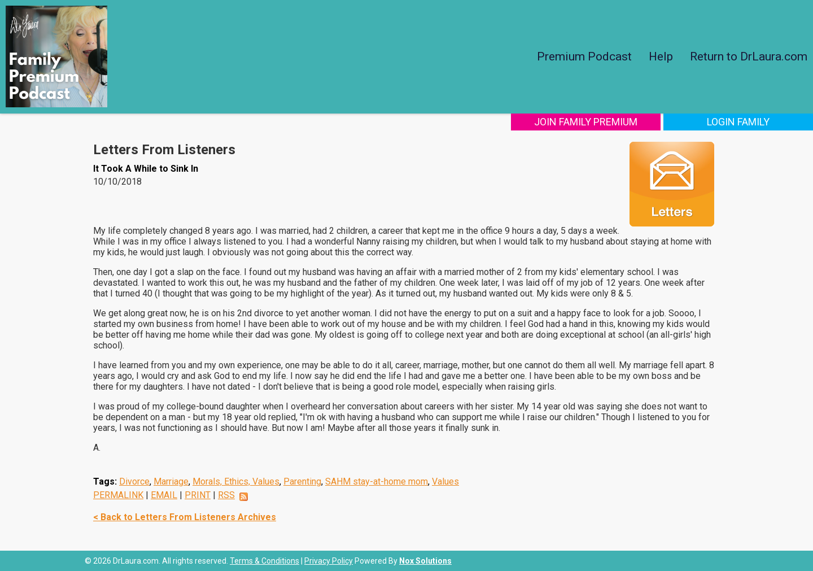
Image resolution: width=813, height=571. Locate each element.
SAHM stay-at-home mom (376, 481)
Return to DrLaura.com (748, 56)
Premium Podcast (584, 56)
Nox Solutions (425, 560)
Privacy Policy (328, 560)
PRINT (198, 495)
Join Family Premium (585, 122)
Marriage (171, 481)
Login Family (738, 122)
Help (661, 56)
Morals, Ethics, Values (236, 481)
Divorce (134, 481)
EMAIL (164, 495)
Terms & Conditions (264, 560)
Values (445, 481)
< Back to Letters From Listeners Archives (184, 517)
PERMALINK (118, 495)
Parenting (302, 481)
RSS (226, 495)
